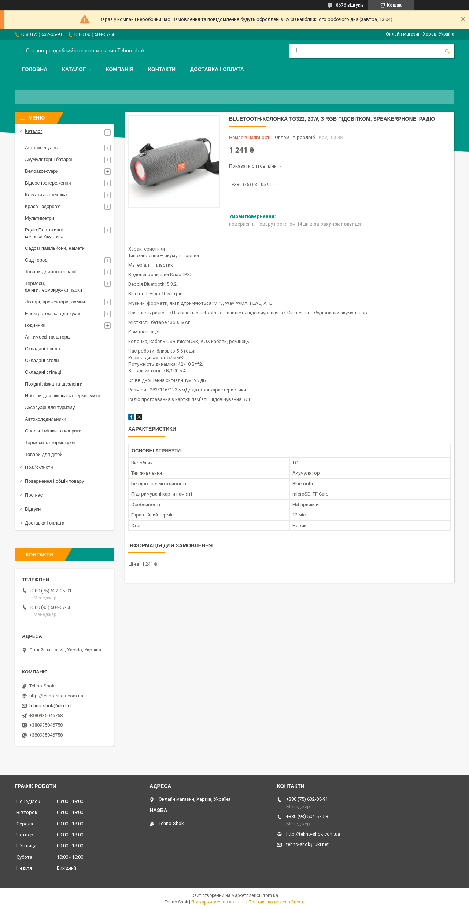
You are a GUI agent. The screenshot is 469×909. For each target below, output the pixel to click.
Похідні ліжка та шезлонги (53, 384)
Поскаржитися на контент (218, 902)
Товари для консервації (51, 271)
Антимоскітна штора (47, 337)
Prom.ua (269, 895)
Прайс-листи (39, 467)
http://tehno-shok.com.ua (56, 695)
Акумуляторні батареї (49, 159)
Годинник (35, 325)
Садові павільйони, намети (55, 248)
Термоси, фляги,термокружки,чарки (53, 287)
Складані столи (42, 360)
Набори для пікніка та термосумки (62, 395)
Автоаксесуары (42, 147)
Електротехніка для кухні (52, 313)
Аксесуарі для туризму (50, 407)
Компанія (119, 69)
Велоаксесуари (42, 171)
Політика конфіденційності (276, 902)
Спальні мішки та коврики (53, 431)
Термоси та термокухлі (50, 442)
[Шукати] (447, 51)
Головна (34, 69)
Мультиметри (39, 218)
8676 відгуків (350, 5)
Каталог (74, 69)
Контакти (162, 69)
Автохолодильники (45, 419)
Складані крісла (42, 348)
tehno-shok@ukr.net (50, 705)
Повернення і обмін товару (54, 481)
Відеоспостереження (48, 183)
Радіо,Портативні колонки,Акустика (44, 233)
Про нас (34, 495)
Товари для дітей (44, 454)
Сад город (36, 260)
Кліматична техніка (46, 194)
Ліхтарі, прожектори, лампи (55, 301)
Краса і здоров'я (42, 206)
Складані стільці (43, 372)
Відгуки (33, 509)
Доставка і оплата (217, 69)
